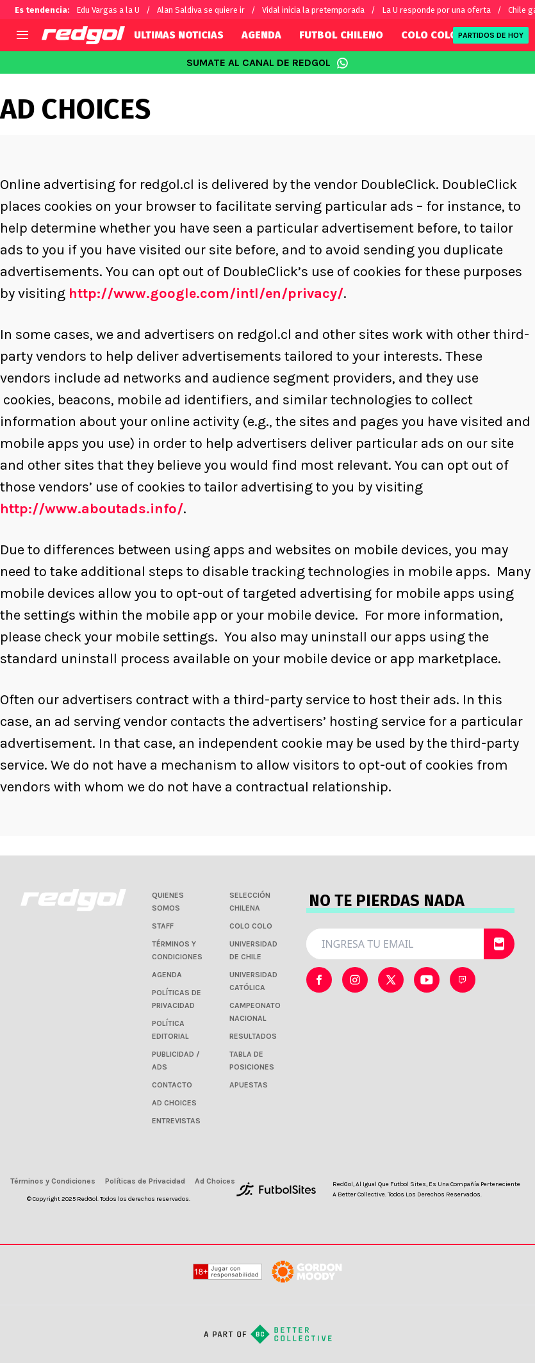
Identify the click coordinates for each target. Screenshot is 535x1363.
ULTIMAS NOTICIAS (179, 35)
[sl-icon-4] (462, 980)
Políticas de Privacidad (145, 1181)
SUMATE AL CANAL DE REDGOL (267, 62)
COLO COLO (429, 35)
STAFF (163, 925)
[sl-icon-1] (355, 980)
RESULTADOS (253, 1036)
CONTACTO (172, 1084)
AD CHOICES (174, 1102)
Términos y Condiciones (52, 1181)
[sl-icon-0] (319, 980)
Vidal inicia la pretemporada (313, 10)
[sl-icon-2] (391, 980)
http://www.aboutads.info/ (91, 508)
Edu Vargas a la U (108, 10)
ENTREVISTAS (176, 1120)
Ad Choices (215, 1181)
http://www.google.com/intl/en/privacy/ (206, 293)
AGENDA (261, 35)
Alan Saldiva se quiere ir (201, 10)
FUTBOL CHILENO (341, 35)
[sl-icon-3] (427, 980)
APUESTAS (248, 1084)
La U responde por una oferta (436, 10)
